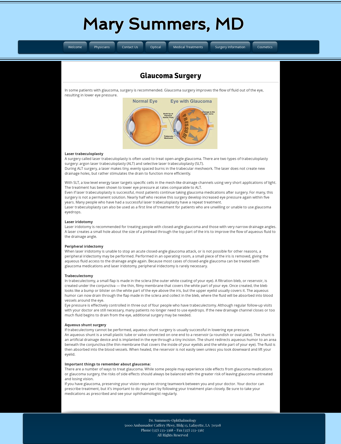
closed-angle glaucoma (181, 226)
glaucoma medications (84, 265)
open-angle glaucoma (183, 158)
